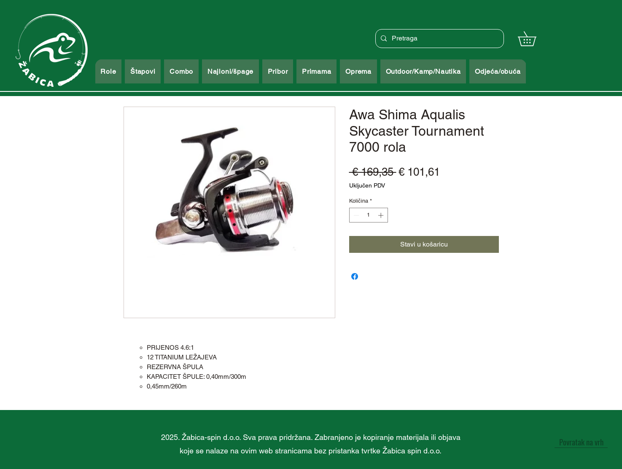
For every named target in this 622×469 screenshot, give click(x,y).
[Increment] (382, 215)
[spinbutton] (368, 215)
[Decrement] (355, 215)
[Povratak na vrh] (581, 441)
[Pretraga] (439, 38)
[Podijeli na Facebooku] (355, 276)
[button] (534, 38)
